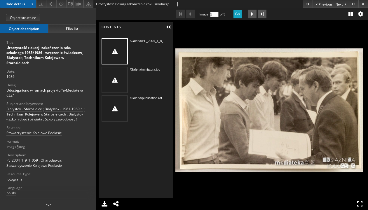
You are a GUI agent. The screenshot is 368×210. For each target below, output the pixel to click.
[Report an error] (88, 4)
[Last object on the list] (353, 4)
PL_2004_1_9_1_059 (22, 160)
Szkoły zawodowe (59, 119)
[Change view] (69, 4)
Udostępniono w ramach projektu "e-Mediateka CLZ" (44, 93)
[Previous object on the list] (323, 4)
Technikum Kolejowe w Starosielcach (36, 114)
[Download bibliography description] (78, 4)
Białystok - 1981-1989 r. (64, 108)
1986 (10, 76)
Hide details (20, 3)
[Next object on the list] (341, 4)
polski (11, 192)
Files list (72, 28)
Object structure (23, 17)
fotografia (14, 179)
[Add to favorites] (61, 4)
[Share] (51, 4)
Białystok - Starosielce (24, 108)
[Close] (363, 4)
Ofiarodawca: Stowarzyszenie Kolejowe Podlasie (34, 163)
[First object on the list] (308, 4)
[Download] (41, 4)
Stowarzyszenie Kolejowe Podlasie (34, 132)
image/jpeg (15, 146)
